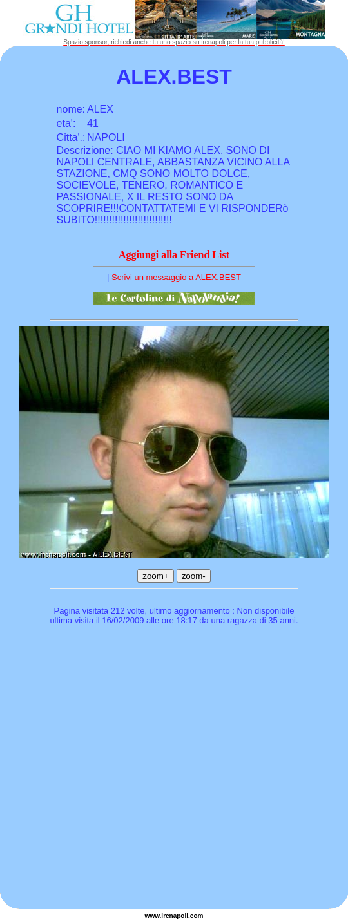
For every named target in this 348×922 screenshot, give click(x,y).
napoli (178, 915)
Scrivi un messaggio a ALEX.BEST (176, 277)
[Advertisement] (121, 769)
